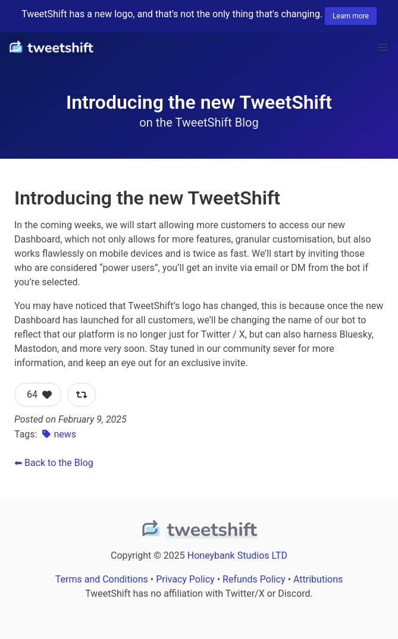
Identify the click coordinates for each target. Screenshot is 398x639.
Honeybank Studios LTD (237, 555)
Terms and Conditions (101, 579)
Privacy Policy (185, 579)
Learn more (351, 16)
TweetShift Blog (216, 122)
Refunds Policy (254, 579)
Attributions (318, 579)
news (57, 434)
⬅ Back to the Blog (53, 462)
